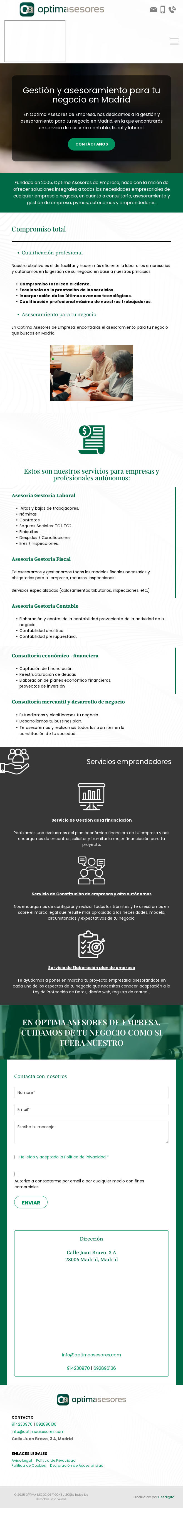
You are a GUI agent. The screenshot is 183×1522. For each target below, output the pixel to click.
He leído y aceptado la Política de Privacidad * (64, 1157)
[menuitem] (24, 1460)
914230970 (78, 1368)
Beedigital (166, 1497)
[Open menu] (174, 41)
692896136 (104, 1368)
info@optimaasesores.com (91, 1355)
